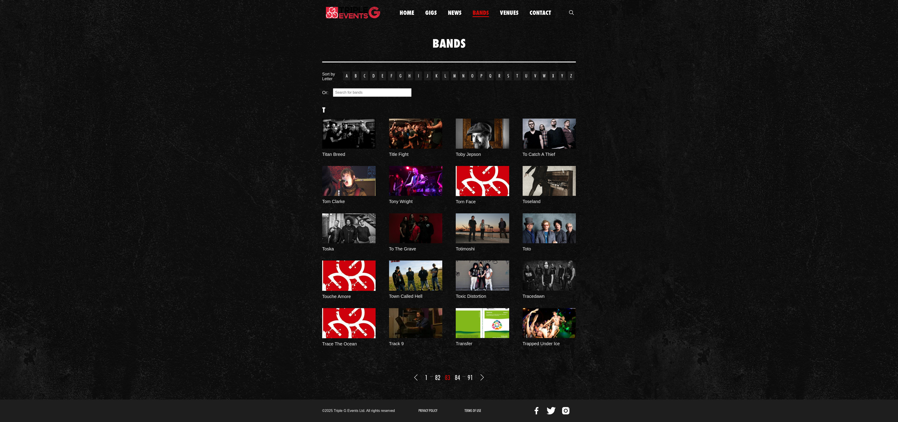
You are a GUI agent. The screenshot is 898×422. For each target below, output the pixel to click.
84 (457, 377)
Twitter (551, 410)
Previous (416, 377)
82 (437, 377)
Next (482, 377)
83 (447, 377)
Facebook (536, 410)
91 (470, 377)
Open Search (571, 12)
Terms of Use (472, 411)
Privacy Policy (427, 411)
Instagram (565, 410)
